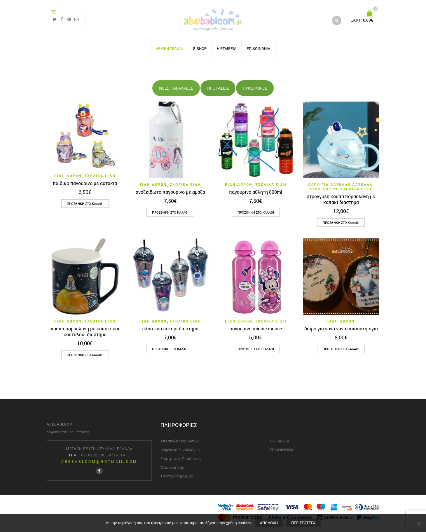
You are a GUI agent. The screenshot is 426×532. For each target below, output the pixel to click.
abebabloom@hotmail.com (99, 461)
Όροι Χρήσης (172, 467)
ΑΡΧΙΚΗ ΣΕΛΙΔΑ (169, 48)
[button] (85, 203)
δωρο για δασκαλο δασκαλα (340, 184)
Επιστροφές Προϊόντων (180, 458)
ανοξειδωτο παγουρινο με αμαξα (170, 192)
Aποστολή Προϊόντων (179, 441)
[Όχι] (419, 523)
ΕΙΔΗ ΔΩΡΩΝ (68, 175)
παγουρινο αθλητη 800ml (255, 192)
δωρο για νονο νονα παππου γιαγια (341, 328)
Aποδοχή (269, 522)
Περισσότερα (303, 522)
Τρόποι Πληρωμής (176, 476)
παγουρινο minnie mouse (255, 328)
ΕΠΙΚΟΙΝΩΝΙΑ (258, 48)
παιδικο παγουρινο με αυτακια (85, 183)
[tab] (176, 88)
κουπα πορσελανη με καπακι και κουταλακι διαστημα (85, 331)
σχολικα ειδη (100, 175)
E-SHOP (200, 48)
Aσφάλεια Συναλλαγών (180, 449)
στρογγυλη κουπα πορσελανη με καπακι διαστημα (341, 199)
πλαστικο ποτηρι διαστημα (170, 328)
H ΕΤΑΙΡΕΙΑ (226, 48)
